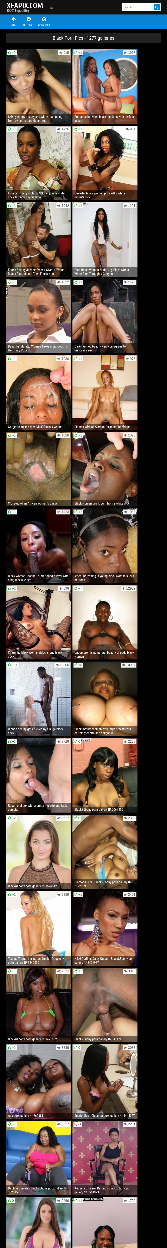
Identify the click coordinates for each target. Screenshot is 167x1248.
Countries (44, 22)
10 (111, 1129)
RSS (84, 1232)
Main (13, 22)
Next (152, 1129)
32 (126, 1129)
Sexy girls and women (27, 7)
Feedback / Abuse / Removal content (30, 1229)
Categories (28, 22)
